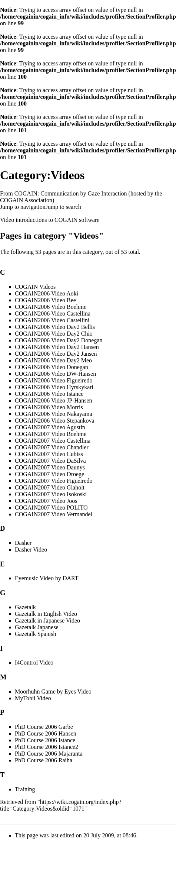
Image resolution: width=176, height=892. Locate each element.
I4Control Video (34, 662)
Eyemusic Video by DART (47, 578)
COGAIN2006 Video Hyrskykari (54, 387)
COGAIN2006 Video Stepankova (54, 420)
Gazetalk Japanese (37, 627)
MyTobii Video (33, 698)
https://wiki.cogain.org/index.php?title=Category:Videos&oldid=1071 (61, 805)
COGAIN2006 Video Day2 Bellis (55, 327)
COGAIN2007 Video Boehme (50, 434)
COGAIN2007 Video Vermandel (53, 514)
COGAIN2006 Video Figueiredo (53, 380)
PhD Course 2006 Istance (45, 740)
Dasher (23, 543)
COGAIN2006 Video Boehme (50, 307)
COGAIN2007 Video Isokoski (51, 494)
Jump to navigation (23, 207)
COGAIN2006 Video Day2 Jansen (56, 353)
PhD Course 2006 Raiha (43, 760)
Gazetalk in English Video (46, 614)
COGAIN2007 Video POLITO (51, 507)
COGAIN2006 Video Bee (45, 300)
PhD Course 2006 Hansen (45, 733)
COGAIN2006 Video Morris (49, 407)
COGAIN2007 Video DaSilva (50, 461)
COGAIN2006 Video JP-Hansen (53, 400)
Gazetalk (25, 607)
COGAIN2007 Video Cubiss (49, 454)
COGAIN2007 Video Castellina (52, 440)
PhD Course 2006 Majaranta (49, 753)
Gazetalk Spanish (35, 634)
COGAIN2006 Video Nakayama (53, 414)
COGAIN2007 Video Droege (49, 474)
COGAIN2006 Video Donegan (51, 367)
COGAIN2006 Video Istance (49, 394)
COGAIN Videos (35, 287)
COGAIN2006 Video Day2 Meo (53, 360)
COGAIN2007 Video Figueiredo (53, 481)
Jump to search (63, 207)
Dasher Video (31, 549)
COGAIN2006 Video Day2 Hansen (57, 347)
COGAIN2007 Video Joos (46, 501)
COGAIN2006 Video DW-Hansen (55, 374)
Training (25, 789)
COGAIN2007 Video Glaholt (49, 487)
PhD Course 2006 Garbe (44, 727)
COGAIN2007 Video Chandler (52, 447)
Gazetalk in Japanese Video (47, 620)
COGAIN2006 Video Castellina (52, 313)
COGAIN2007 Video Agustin (50, 427)
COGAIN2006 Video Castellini (52, 320)
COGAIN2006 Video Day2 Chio (54, 333)
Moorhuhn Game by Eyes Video (53, 691)
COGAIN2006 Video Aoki (46, 293)
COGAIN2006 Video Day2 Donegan (58, 340)
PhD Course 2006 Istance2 (46, 747)
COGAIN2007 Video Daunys (50, 467)
